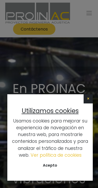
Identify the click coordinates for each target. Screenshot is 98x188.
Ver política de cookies (56, 155)
